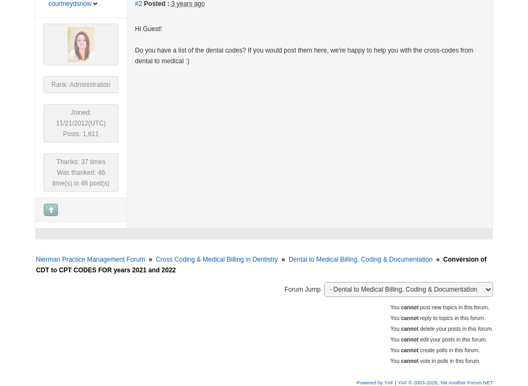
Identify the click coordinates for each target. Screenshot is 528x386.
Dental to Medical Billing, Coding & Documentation (360, 259)
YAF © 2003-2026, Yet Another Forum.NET (445, 382)
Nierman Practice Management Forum (90, 259)
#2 (138, 4)
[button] (15, 22)
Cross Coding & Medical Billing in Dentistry (216, 259)
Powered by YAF (374, 382)
